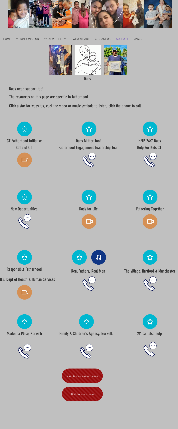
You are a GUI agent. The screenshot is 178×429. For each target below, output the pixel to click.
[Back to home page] (82, 394)
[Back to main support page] (82, 376)
